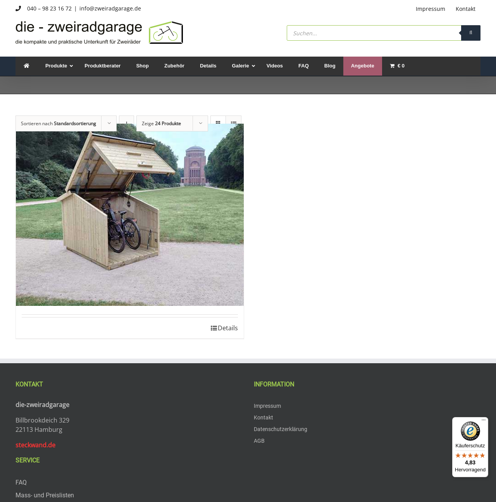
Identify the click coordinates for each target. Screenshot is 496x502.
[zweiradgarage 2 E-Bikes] (130, 214)
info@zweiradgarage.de (110, 8)
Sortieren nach (58, 123)
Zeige (161, 123)
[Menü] (483, 421)
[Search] (470, 33)
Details (228, 328)
